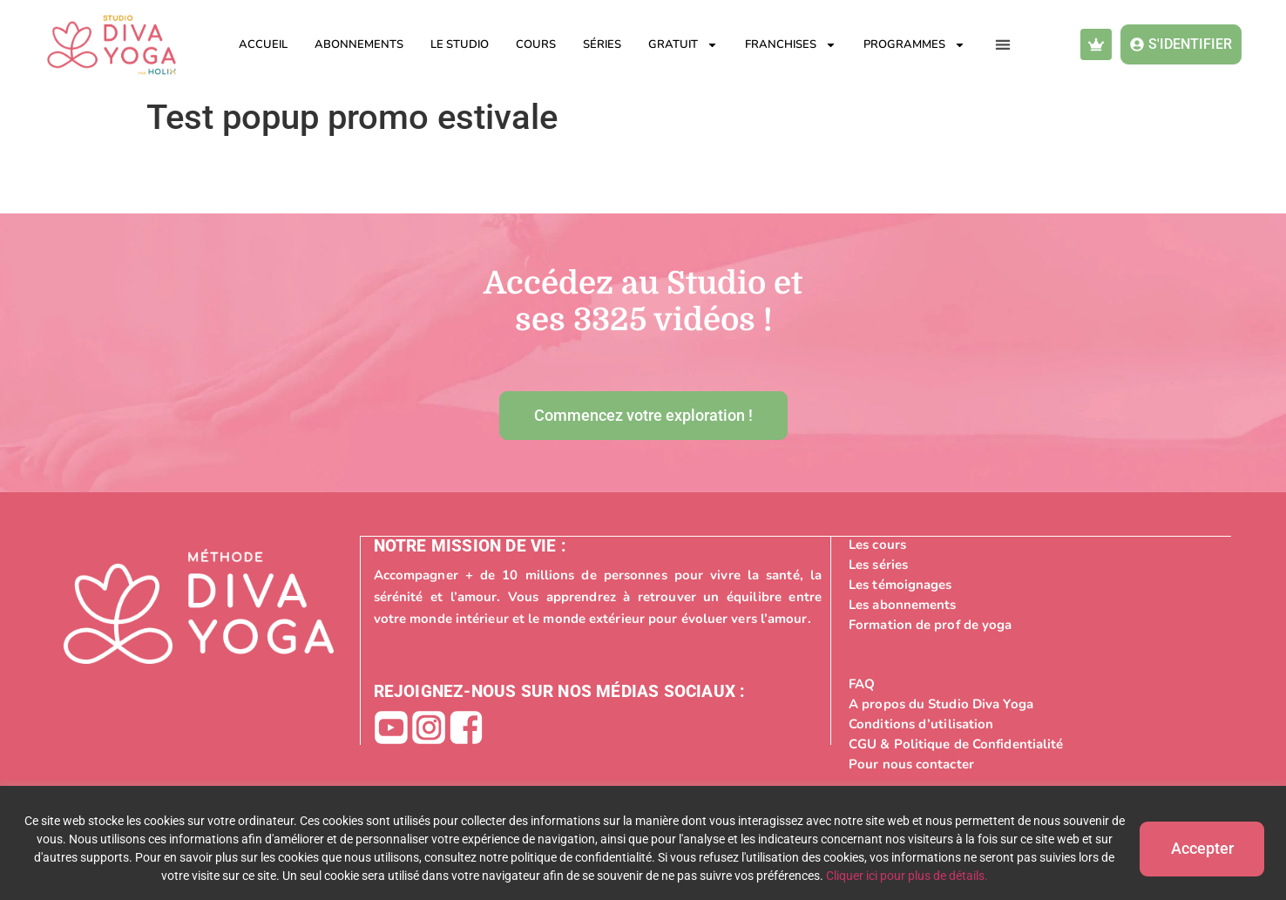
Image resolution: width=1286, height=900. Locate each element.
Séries (602, 44)
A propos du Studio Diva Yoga (941, 703)
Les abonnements (903, 603)
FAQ (862, 683)
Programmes (914, 44)
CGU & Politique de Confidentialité (956, 743)
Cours (536, 44)
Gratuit (683, 44)
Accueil (263, 44)
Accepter (1199, 848)
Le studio (459, 44)
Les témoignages (900, 583)
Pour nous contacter (911, 763)
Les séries (878, 563)
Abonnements (359, 44)
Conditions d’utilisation (921, 723)
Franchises (790, 44)
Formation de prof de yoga (930, 624)
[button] (1003, 45)
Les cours (877, 543)
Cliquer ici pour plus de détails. (903, 876)
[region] (643, 843)
